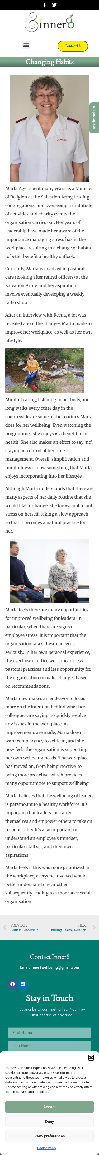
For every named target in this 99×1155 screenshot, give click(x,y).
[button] (91, 1057)
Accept (49, 1107)
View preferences (49, 1136)
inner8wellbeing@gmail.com (55, 967)
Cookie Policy (46, 1148)
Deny (49, 1121)
